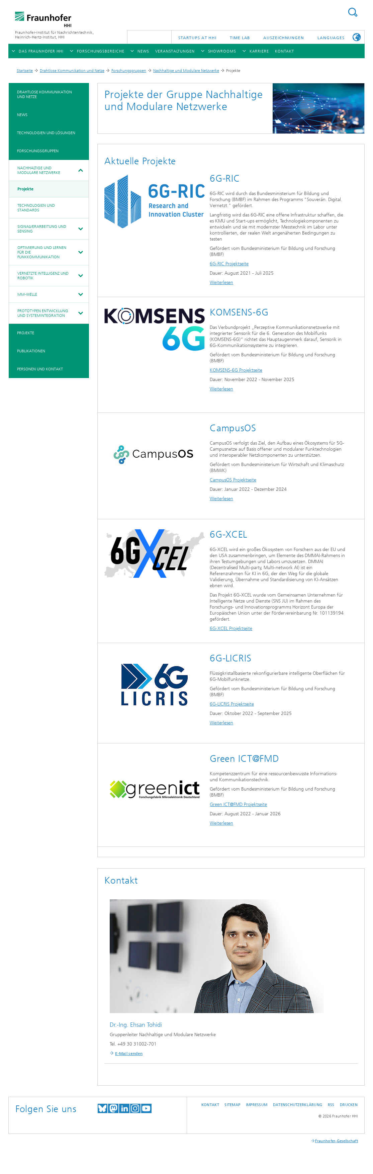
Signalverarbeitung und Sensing (41, 229)
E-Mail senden (129, 1053)
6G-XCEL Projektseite (231, 628)
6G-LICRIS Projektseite (232, 704)
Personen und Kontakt (40, 369)
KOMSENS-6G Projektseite (236, 370)
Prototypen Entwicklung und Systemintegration (42, 313)
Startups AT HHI (197, 37)
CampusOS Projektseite (233, 480)
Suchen (352, 12)
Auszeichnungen (283, 37)
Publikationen (31, 351)
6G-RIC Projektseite (229, 264)
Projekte (25, 189)
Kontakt (210, 1105)
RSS (331, 1105)
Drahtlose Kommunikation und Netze (72, 70)
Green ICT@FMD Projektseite (238, 804)
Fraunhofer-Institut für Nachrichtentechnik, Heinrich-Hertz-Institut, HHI (54, 34)
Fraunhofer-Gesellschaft (336, 1141)
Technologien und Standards (36, 207)
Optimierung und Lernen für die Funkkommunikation (41, 252)
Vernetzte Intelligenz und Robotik (43, 275)
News (22, 114)
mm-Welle (27, 294)
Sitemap (232, 1105)
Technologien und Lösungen (46, 132)
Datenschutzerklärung (297, 1105)
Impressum (256, 1105)
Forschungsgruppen (128, 70)
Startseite (25, 70)
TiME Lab (240, 37)
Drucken (349, 1105)
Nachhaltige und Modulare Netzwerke (186, 70)
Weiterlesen (221, 282)
